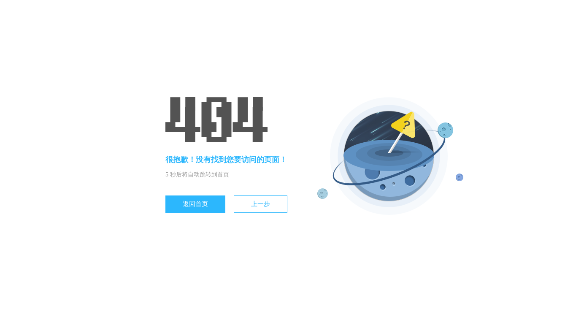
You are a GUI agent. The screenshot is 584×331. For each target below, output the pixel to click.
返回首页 (195, 204)
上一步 (260, 204)
